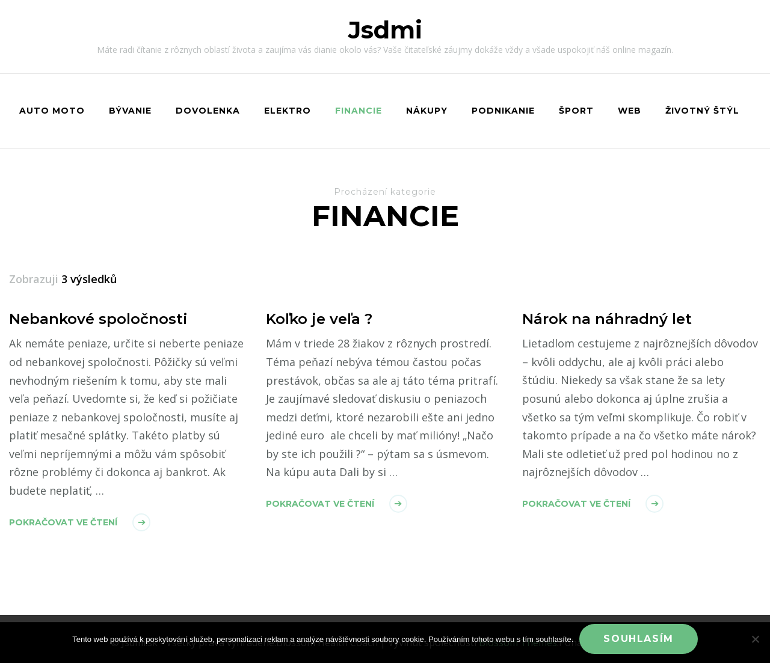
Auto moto (52, 110)
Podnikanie (503, 110)
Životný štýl (702, 110)
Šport (576, 110)
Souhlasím (638, 638)
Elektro (287, 110)
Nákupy (427, 110)
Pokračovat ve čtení (63, 522)
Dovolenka (208, 110)
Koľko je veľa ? (319, 319)
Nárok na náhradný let (607, 319)
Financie (358, 110)
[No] (755, 639)
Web (629, 110)
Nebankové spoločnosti (98, 319)
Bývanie (130, 110)
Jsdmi (385, 29)
